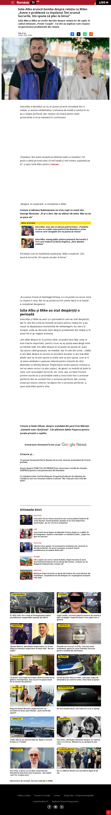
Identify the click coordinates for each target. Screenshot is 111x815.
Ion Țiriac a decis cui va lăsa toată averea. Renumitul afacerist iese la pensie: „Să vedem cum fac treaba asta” (30, 773)
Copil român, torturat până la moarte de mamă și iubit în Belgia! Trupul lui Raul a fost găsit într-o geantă (79, 617)
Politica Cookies (24, 795)
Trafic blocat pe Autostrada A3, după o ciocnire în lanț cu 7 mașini (31, 741)
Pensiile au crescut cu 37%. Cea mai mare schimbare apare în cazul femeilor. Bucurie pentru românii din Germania (76, 648)
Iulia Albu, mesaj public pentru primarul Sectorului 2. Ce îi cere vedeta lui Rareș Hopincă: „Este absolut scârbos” (61, 241)
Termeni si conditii (42, 795)
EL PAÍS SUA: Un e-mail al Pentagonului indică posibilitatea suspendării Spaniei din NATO (30, 616)
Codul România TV (40, 801)
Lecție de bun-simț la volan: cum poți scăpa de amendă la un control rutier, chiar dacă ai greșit (78, 679)
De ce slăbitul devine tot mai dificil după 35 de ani (77, 772)
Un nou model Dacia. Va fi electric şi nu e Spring (78, 709)
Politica (37, 516)
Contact (57, 795)
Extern (37, 557)
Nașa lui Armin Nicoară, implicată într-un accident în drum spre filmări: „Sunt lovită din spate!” (30, 711)
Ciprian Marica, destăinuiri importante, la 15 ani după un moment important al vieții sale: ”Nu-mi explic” (32, 648)
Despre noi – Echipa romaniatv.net (79, 795)
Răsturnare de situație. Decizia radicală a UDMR (31, 781)
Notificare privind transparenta (65, 801)
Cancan (55, 164)
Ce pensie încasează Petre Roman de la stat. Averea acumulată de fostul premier (55, 461)
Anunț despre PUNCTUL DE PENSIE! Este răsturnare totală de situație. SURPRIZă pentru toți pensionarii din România (53, 469)
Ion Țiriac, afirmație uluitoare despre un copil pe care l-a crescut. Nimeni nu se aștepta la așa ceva (78, 742)
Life (35, 529)
